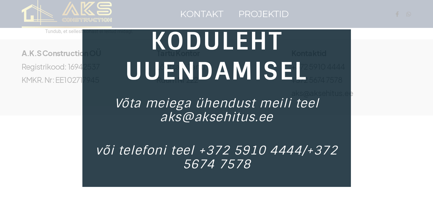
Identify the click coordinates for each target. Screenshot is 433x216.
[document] (216, 108)
